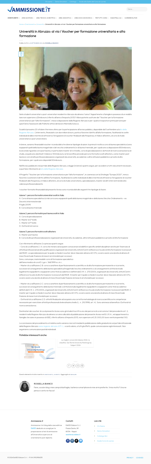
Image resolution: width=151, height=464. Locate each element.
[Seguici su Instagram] (72, 441)
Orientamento (14, 18)
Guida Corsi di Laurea (105, 441)
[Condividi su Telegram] (82, 366)
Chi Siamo (101, 426)
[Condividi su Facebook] (69, 366)
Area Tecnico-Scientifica (46, 18)
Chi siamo (48, 2)
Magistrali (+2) (116, 18)
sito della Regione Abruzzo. (52, 169)
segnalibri (73, 374)
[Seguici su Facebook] (68, 441)
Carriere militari (131, 18)
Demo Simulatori (61, 2)
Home (21, 24)
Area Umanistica (66, 18)
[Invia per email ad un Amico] (78, 366)
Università (40, 24)
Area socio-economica (84, 18)
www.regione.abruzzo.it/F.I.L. (51, 326)
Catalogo (73, 2)
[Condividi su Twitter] (73, 366)
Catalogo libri (102, 436)
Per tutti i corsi (102, 18)
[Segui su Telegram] (81, 441)
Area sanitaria (28, 18)
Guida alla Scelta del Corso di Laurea (92, 2)
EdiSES (33, 428)
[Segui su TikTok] (76, 441)
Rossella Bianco (51, 43)
